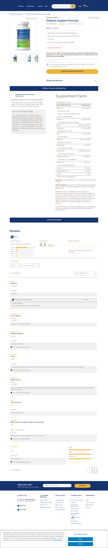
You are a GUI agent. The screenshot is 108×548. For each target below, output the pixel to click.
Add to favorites (93, 18)
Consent (80, 544)
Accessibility (74, 521)
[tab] (72, 81)
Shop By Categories (16, 14)
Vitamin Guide (90, 502)
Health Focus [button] (31, 6)
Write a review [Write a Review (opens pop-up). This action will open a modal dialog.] (78, 24)
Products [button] (21, 6)
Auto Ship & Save (60, 509)
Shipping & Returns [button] (54, 81)
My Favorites (59, 505)
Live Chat (23, 509)
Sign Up (82, 486)
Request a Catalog (45, 507)
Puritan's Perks (59, 507)
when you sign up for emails (28, 486)
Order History (59, 502)
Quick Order (89, 505)
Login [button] (80, 6)
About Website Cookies (75, 514)
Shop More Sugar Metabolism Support (38, 14)
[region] (54, 539)
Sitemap (88, 507)
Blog (87, 500)
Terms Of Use (74, 511)
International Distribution (74, 505)
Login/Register (59, 500)
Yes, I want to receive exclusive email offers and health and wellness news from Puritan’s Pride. (71, 65)
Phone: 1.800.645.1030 (27, 500)
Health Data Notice (76, 523)
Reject (80, 539)
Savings (40, 6)
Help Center (43, 500)
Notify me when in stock (72, 71)
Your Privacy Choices (75, 518)
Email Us (22, 505)
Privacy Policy (75, 508)
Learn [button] (47, 6)
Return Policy (44, 505)
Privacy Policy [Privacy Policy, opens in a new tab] (57, 540)
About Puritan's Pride (77, 500)
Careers (73, 502)
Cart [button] (86, 6)
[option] (15, 58)
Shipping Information (46, 502)
